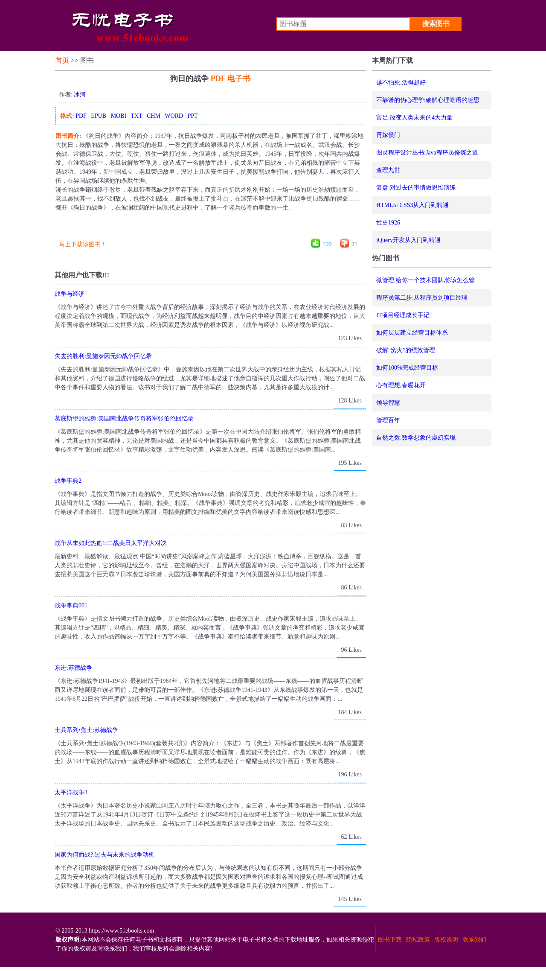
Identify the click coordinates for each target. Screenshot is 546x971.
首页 (62, 60)
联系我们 (474, 939)
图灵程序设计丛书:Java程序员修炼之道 (427, 152)
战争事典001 (71, 605)
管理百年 (388, 420)
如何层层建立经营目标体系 (412, 332)
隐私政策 (418, 939)
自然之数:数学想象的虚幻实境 (416, 437)
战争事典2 (68, 481)
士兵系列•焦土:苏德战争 (86, 730)
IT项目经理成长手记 (403, 315)
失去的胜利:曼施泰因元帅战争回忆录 (103, 356)
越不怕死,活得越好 (401, 82)
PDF (81, 116)
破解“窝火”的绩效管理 (405, 350)
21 (354, 244)
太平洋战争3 (71, 792)
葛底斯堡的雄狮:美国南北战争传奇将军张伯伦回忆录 (124, 418)
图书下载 (390, 939)
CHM (153, 116)
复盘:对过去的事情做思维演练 (416, 187)
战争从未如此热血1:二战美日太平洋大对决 (111, 543)
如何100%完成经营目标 (407, 367)
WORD (174, 116)
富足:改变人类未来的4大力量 (414, 117)
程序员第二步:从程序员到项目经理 (422, 298)
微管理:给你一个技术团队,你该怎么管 (425, 280)
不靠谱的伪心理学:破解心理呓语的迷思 (427, 100)
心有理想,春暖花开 (401, 385)
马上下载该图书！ (83, 244)
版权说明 (446, 939)
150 (326, 244)
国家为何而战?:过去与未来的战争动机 (104, 854)
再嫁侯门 (388, 135)
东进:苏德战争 (73, 668)
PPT (193, 116)
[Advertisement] (210, 228)
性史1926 (388, 222)
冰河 (80, 94)
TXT (136, 116)
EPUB (98, 116)
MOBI (119, 116)
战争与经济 (69, 294)
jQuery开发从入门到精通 (408, 240)
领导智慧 (388, 402)
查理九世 (388, 170)
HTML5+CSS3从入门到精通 (412, 205)
